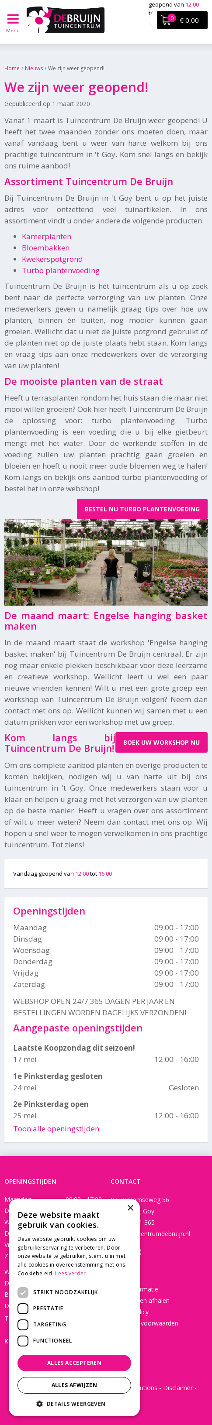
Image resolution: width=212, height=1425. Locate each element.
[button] (74, 1403)
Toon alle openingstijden (56, 1129)
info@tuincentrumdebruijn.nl (150, 1234)
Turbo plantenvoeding (61, 270)
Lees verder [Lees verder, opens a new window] (70, 1273)
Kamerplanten (46, 236)
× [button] (130, 1208)
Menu (13, 30)
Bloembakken (46, 248)
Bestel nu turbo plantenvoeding (142, 509)
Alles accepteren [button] (74, 1363)
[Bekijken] (182, 20)
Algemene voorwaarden (144, 1323)
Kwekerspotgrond (52, 259)
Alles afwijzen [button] (74, 1385)
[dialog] (74, 1307)
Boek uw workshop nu (161, 742)
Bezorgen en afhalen (140, 1300)
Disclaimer (178, 1388)
